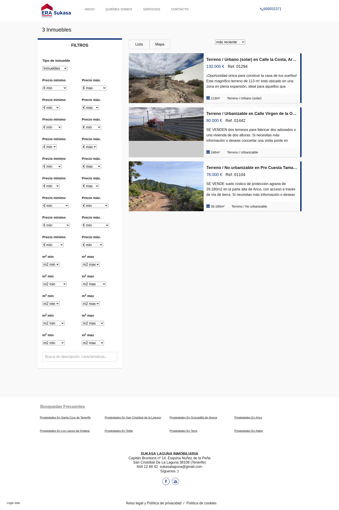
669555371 (270, 3)
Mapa (159, 44)
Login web (13, 503)
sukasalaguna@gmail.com (181, 467)
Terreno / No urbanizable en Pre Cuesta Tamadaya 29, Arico (251, 167)
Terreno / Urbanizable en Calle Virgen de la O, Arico (251, 113)
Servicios (151, 9)
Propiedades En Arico (248, 417)
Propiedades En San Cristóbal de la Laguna (133, 417)
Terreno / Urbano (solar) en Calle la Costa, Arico (251, 59)
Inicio (90, 9)
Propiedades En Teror (184, 430)
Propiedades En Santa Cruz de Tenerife (65, 417)
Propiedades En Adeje (248, 430)
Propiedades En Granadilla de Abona (193, 417)
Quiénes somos (118, 9)
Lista (139, 44)
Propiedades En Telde (119, 430)
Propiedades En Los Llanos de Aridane (65, 430)
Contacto (180, 9)
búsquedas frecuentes (62, 406)
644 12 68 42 (148, 467)
